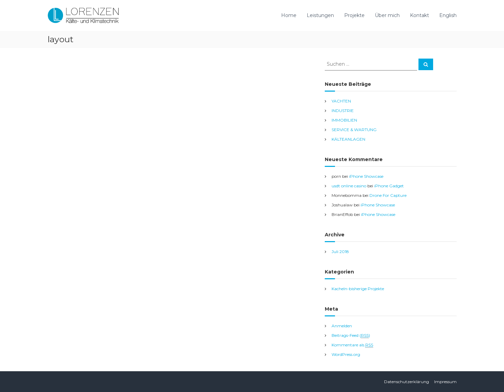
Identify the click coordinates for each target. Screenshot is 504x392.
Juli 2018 (340, 251)
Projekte (354, 15)
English (448, 15)
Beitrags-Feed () (351, 335)
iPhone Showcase (366, 176)
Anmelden (342, 325)
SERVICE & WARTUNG (354, 129)
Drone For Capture (388, 195)
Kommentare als (352, 345)
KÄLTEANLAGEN (348, 139)
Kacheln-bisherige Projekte (358, 288)
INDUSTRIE (343, 110)
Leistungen (320, 15)
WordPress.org (346, 354)
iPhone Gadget (389, 185)
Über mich (387, 15)
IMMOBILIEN (344, 120)
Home (288, 15)
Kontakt (419, 15)
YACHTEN (341, 101)
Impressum (445, 381)
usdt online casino (349, 185)
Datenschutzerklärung (406, 381)
